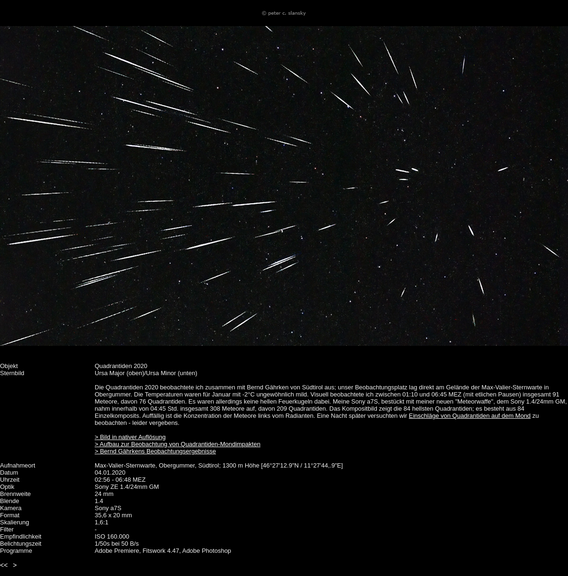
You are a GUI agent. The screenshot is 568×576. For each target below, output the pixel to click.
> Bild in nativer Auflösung (130, 437)
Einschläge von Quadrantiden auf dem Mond (470, 415)
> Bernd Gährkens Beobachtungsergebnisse (155, 451)
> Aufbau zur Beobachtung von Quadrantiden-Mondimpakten (177, 444)
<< (4, 565)
